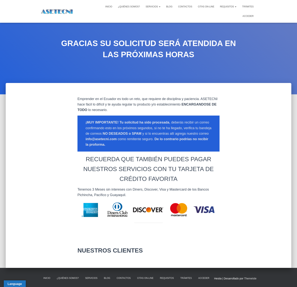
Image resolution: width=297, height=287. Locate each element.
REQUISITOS (228, 6)
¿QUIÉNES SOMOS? (129, 6)
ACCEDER (248, 16)
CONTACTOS (185, 6)
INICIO (108, 6)
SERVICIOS (153, 6)
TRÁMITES (248, 6)
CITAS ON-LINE (206, 6)
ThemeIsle (250, 278)
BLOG (169, 6)
